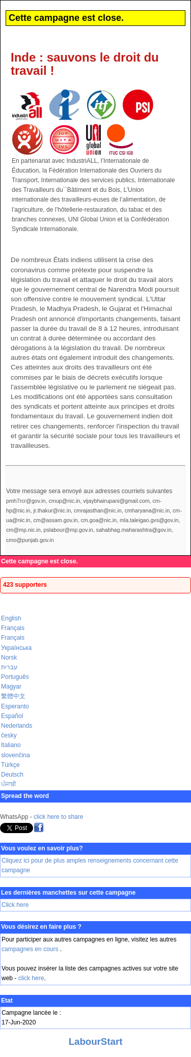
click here (31, 978)
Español (12, 716)
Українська (16, 647)
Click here (15, 904)
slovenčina (15, 755)
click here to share (58, 816)
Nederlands (16, 725)
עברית (9, 667)
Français (12, 628)
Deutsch (12, 774)
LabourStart (96, 1041)
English (11, 618)
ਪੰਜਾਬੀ (8, 784)
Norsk (9, 657)
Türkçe (10, 764)
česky (9, 735)
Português (15, 676)
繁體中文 (13, 696)
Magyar (11, 686)
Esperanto (15, 706)
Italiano (11, 745)
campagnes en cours (31, 949)
